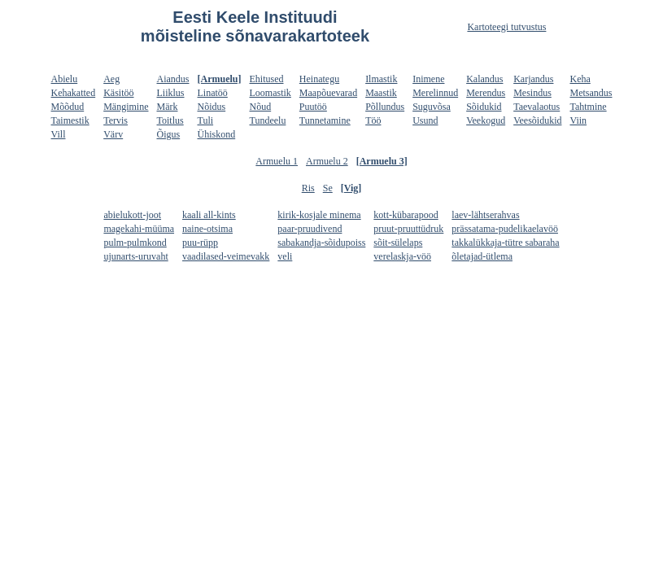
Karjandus (533, 79)
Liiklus (171, 92)
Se (328, 188)
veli (284, 256)
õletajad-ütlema (482, 256)
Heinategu (319, 79)
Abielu (64, 79)
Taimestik (70, 120)
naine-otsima (207, 228)
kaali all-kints (209, 215)
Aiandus (173, 79)
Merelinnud (435, 92)
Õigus (169, 134)
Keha (579, 79)
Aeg (111, 79)
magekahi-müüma (138, 228)
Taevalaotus (536, 106)
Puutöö (313, 106)
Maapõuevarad (328, 92)
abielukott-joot (132, 215)
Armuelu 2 (327, 161)
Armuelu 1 (276, 161)
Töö (373, 120)
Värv (113, 134)
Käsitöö (118, 92)
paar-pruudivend (309, 228)
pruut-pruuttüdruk (408, 228)
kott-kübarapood (405, 215)
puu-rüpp (200, 242)
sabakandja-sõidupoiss (321, 242)
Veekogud (485, 120)
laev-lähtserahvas (485, 215)
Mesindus (532, 92)
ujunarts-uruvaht (135, 256)
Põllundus (384, 106)
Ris (308, 188)
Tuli (206, 120)
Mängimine (125, 106)
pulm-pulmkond (134, 242)
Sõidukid (483, 106)
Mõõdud (68, 106)
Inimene (428, 79)
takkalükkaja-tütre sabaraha (505, 242)
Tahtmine (587, 106)
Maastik (381, 92)
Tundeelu (268, 120)
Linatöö (213, 92)
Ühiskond (217, 134)
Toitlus (170, 120)
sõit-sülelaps (397, 242)
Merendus (485, 92)
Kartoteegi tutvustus (506, 27)
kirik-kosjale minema (318, 215)
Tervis (115, 120)
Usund (425, 120)
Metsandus (590, 92)
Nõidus (212, 106)
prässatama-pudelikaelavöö (504, 228)
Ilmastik (381, 79)
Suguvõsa (431, 106)
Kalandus (484, 79)
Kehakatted (73, 92)
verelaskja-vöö (402, 256)
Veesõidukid (537, 120)
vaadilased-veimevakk (225, 256)
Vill (58, 134)
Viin (578, 120)
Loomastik (270, 92)
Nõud (261, 106)
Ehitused (267, 79)
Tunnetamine (325, 120)
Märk (167, 106)
